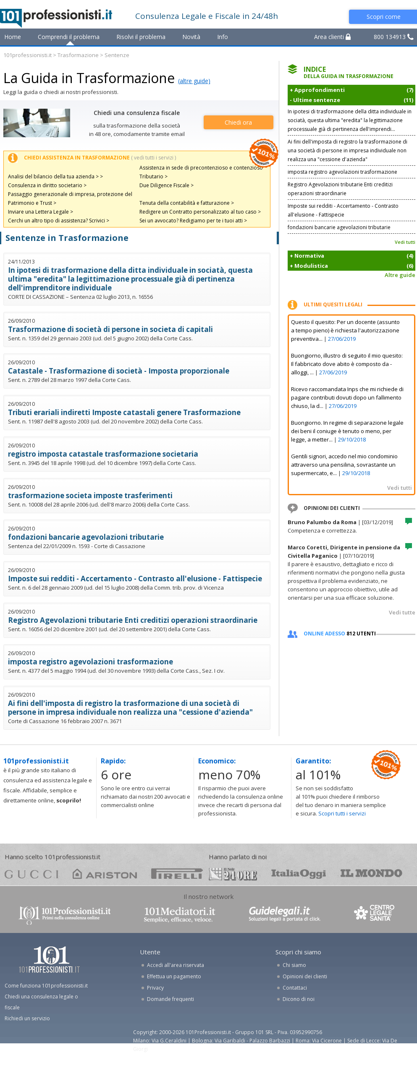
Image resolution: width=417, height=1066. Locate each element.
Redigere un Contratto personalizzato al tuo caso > (200, 211)
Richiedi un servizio (27, 1018)
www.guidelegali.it (284, 915)
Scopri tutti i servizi (342, 813)
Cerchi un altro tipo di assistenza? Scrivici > (58, 220)
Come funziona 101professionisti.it (46, 985)
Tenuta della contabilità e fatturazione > (186, 202)
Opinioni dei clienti (305, 976)
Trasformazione (78, 55)
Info (222, 37)
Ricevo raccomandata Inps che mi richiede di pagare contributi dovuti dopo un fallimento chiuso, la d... (347, 397)
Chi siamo (294, 965)
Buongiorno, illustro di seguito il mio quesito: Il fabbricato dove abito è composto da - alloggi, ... (347, 364)
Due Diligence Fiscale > (166, 185)
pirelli (177, 873)
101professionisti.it (27, 55)
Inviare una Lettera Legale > (40, 211)
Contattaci (295, 987)
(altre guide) (194, 81)
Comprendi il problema (69, 37)
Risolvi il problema (140, 37)
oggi (298, 873)
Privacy (155, 987)
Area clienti (332, 37)
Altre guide (400, 275)
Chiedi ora (238, 122)
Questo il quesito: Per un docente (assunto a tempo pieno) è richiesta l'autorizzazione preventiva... (345, 330)
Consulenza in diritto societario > (47, 185)
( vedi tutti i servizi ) (153, 157)
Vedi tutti (405, 242)
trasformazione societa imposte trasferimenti (90, 495)
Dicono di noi (299, 999)
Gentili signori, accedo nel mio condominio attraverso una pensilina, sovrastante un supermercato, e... (344, 464)
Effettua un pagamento (174, 976)
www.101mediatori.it (179, 915)
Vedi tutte (402, 612)
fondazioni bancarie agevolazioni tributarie (86, 537)
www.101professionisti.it (64, 915)
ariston (105, 873)
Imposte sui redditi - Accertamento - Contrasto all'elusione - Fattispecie (135, 578)
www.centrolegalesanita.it (375, 915)
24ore (233, 874)
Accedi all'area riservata (175, 965)
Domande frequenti (170, 999)
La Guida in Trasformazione (89, 78)
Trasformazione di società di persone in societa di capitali (110, 329)
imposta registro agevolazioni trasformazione (90, 661)
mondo (371, 873)
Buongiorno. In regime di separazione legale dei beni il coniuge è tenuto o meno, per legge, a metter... (347, 431)
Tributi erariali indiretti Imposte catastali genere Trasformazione (124, 412)
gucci (31, 873)
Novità (191, 37)
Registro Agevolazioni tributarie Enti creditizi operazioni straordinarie (132, 620)
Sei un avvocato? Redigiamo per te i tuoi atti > (193, 220)
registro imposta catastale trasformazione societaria (103, 454)
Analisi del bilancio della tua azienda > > (55, 176)
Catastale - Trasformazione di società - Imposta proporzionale (118, 371)
